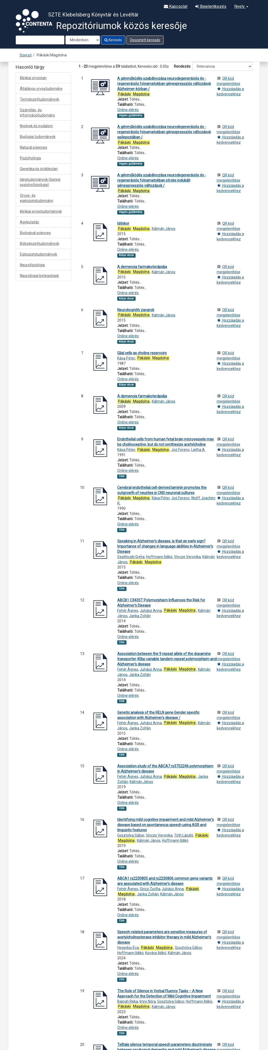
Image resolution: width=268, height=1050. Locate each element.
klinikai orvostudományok (41, 211)
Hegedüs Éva (128, 947)
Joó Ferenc (180, 450)
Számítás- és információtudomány (37, 112)
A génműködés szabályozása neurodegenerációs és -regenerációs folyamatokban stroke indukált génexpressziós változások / (161, 180)
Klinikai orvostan (33, 78)
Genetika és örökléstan (39, 169)
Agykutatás (29, 222)
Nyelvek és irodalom (36, 126)
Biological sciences (35, 233)
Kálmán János (163, 229)
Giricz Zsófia (150, 889)
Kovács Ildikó (155, 953)
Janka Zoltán (140, 616)
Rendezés (182, 66)
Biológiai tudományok (37, 137)
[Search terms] (40, 40)
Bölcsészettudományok (39, 243)
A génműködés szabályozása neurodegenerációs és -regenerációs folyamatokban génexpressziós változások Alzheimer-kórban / (164, 83)
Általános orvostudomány (41, 88)
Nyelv (241, 6)
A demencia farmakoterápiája (142, 267)
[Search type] (82, 40)
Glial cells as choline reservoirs (142, 353)
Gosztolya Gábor (130, 835)
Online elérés (128, 110)
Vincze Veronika (187, 557)
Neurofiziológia (32, 265)
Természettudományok (39, 99)
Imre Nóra (147, 1001)
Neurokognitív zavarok (135, 310)
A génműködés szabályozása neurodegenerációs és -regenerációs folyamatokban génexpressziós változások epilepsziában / (164, 132)
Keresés (113, 40)
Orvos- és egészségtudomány (36, 198)
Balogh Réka (127, 1001)
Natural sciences (33, 147)
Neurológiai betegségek (39, 276)
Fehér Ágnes (127, 610)
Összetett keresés (145, 40)
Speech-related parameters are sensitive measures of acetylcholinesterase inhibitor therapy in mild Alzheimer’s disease (164, 937)
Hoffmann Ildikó (159, 557)
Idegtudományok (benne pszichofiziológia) (40, 182)
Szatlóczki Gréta (130, 557)
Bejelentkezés (210, 6)
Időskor (123, 223)
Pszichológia (30, 158)
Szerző (26, 55)
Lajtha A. (198, 450)
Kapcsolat (175, 6)
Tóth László (183, 835)
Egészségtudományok (38, 254)
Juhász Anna (151, 610)
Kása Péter (126, 358)
